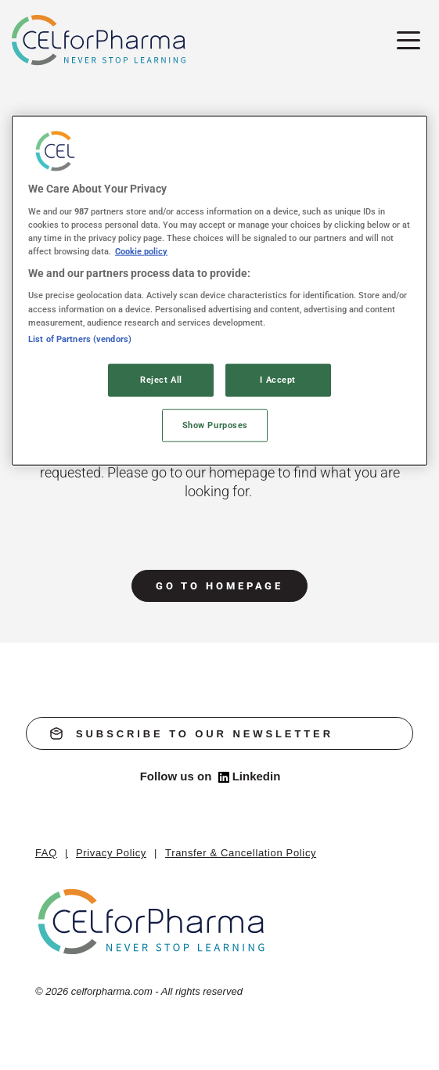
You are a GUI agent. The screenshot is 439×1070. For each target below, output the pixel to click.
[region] (219, 290)
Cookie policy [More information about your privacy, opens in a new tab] (141, 251)
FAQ (46, 853)
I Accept (278, 378)
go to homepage (220, 586)
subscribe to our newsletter (191, 733)
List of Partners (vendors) (79, 338)
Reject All (161, 378)
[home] (152, 921)
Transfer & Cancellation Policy (240, 853)
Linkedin (249, 776)
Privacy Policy (111, 853)
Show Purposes (215, 424)
